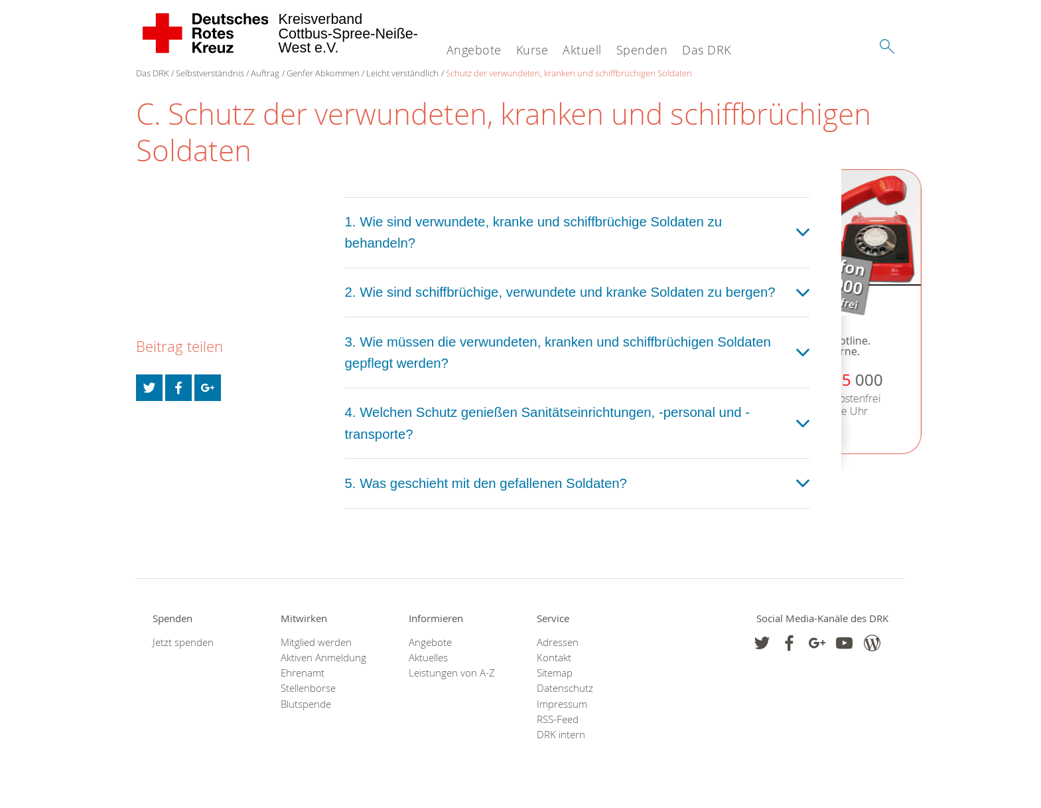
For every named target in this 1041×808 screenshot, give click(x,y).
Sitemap (555, 673)
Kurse (532, 50)
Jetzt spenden (183, 642)
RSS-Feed (558, 719)
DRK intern (561, 734)
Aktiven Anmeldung (323, 657)
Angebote (474, 50)
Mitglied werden (316, 642)
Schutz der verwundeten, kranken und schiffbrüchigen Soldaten (569, 73)
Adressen (558, 642)
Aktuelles (428, 657)
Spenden (642, 50)
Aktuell (582, 50)
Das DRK (706, 50)
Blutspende (306, 704)
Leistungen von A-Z (452, 673)
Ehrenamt (302, 673)
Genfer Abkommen (323, 73)
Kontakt (554, 657)
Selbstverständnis (210, 73)
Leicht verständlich (402, 73)
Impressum (562, 704)
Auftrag (265, 73)
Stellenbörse (308, 688)
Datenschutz (565, 688)
